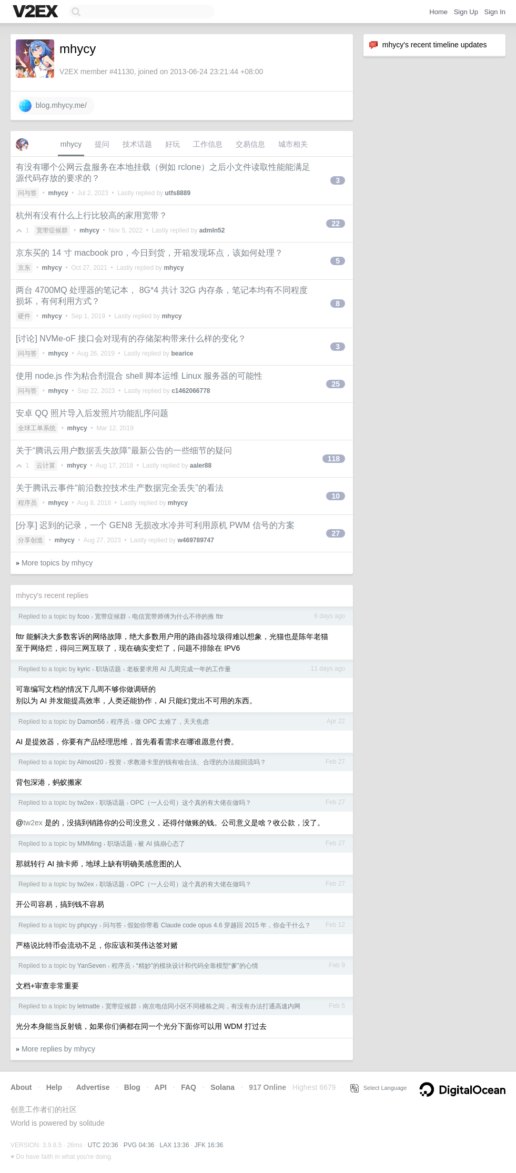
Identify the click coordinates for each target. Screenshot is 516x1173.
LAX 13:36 (174, 1145)
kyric (83, 669)
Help (54, 1087)
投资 (115, 762)
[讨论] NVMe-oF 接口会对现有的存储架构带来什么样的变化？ (131, 338)
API (161, 1087)
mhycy (71, 144)
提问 (102, 144)
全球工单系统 (37, 428)
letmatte (88, 1006)
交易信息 (250, 144)
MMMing (89, 843)
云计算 (45, 465)
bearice (182, 353)
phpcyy (87, 925)
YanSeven (91, 965)
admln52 (212, 230)
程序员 (27, 503)
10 (335, 496)
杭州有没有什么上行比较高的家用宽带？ (91, 215)
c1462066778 (190, 391)
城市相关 (293, 144)
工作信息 (207, 144)
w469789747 (195, 540)
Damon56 (91, 721)
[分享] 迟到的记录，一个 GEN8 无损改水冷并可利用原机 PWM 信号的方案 (155, 525)
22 (335, 223)
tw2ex (85, 802)
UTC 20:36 (103, 1145)
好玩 (172, 144)
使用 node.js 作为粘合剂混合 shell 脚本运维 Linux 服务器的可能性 (139, 375)
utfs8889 (177, 193)
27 (335, 533)
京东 (24, 267)
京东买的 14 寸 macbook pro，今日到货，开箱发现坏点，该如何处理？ (149, 252)
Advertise (93, 1087)
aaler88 (200, 465)
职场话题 (108, 669)
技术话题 (137, 144)
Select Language (378, 1088)
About (21, 1087)
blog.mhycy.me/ (53, 105)
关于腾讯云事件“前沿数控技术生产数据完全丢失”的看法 (120, 487)
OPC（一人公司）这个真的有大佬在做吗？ (190, 802)
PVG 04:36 (139, 1145)
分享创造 (30, 540)
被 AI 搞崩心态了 (161, 843)
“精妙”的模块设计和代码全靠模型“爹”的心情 (197, 965)
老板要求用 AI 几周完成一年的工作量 (179, 669)
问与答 (27, 193)
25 (335, 384)
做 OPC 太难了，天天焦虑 (172, 721)
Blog (132, 1087)
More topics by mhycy (57, 563)
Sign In (494, 12)
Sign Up (466, 12)
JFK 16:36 (209, 1145)
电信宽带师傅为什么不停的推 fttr (177, 616)
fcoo (83, 616)
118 (334, 458)
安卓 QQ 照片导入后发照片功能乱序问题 (92, 413)
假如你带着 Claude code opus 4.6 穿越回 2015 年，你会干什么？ (219, 925)
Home (438, 12)
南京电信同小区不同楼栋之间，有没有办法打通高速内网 (221, 1006)
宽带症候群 (52, 230)
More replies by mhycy (58, 1049)
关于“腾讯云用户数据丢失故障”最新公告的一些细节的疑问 (124, 450)
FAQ (188, 1087)
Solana (222, 1087)
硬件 (24, 316)
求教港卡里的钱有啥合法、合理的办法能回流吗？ (196, 762)
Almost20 (90, 762)
